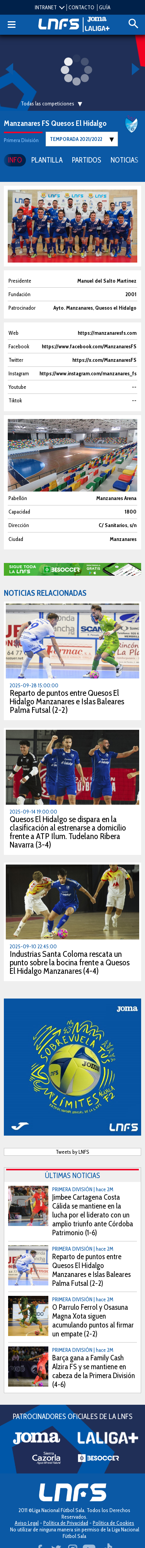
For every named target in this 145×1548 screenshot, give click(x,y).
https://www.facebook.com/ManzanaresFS (89, 346)
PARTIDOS (86, 160)
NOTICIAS (124, 160)
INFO (15, 160)
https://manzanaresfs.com (107, 333)
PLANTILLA (47, 160)
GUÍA (105, 7)
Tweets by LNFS (72, 1151)
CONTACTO (81, 7)
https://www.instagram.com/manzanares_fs (87, 373)
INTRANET (46, 7)
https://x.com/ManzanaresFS (104, 360)
